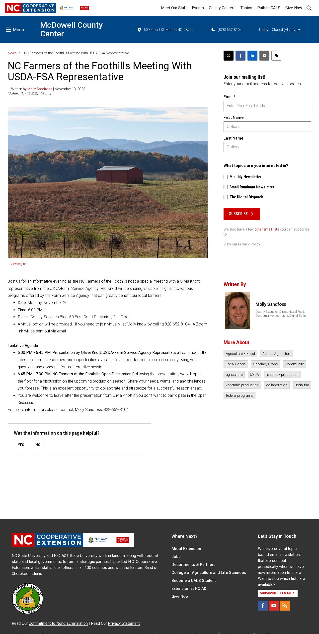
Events (198, 7)
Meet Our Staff (174, 7)
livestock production (282, 375)
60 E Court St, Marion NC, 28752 (165, 29)
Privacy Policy (249, 244)
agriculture (234, 375)
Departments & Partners (193, 564)
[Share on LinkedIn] (252, 56)
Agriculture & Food (240, 354)
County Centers (222, 7)
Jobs (176, 556)
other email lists (266, 229)
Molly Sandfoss (39, 89)
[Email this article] (264, 56)
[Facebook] (263, 606)
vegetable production (242, 385)
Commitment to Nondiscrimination (58, 623)
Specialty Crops (265, 364)
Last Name (233, 138)
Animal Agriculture (276, 354)
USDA (254, 375)
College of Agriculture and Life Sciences (208, 572)
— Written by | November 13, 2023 (46, 89)
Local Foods (236, 364)
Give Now (293, 7)
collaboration (276, 385)
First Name (233, 117)
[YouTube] (274, 606)
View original (19, 264)
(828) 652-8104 (226, 29)
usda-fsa (302, 385)
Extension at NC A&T (190, 588)
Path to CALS (268, 7)
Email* (229, 96)
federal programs (239, 395)
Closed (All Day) (286, 30)
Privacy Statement (124, 623)
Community (294, 364)
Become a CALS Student (193, 580)
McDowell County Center (71, 29)
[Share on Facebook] (240, 56)
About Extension (186, 548)
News (12, 53)
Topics (246, 7)
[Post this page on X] (229, 56)
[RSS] (285, 606)
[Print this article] (276, 56)
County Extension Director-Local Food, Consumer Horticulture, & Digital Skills (280, 313)
